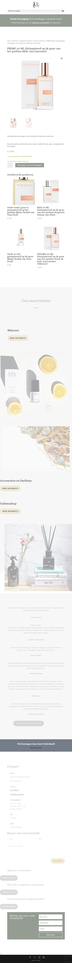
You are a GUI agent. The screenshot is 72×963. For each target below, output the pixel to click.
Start (9, 41)
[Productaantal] (10, 165)
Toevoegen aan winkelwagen (29, 165)
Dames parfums (39, 41)
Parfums (15, 41)
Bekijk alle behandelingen (24, 723)
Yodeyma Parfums (25, 41)
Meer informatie (18, 338)
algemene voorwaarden (40, 23)
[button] (61, 58)
